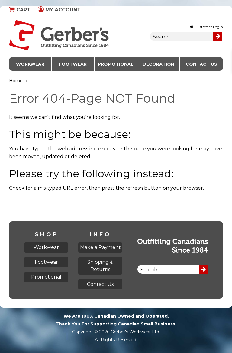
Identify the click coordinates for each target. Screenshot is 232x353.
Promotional (116, 64)
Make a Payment (100, 247)
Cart (20, 10)
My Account (59, 10)
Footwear (73, 64)
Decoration (158, 64)
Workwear (30, 64)
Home (16, 80)
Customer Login (206, 27)
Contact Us (201, 64)
